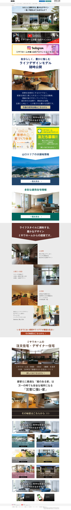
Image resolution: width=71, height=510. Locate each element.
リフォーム (44, 3)
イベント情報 (13, 3)
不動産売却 (48, 3)
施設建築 (40, 3)
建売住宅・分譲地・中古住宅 (27, 3)
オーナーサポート (54, 3)
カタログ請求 (42, 1)
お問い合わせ (48, 1)
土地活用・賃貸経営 (34, 3)
